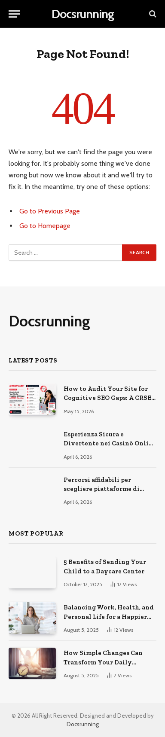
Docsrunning (83, 724)
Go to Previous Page (49, 211)
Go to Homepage (44, 226)
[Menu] (14, 14)
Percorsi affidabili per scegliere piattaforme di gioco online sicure (102, 489)
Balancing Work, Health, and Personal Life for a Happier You (109, 616)
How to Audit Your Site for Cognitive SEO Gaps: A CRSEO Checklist (110, 398)
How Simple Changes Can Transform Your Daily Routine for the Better (103, 662)
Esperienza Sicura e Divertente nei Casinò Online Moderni (110, 443)
